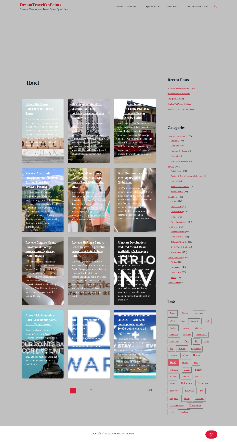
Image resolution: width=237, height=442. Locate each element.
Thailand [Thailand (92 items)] (199, 397)
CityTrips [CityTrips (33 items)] (187, 334)
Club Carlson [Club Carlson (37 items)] (201, 334)
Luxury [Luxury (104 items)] (198, 369)
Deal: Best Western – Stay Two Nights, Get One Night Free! (132, 177)
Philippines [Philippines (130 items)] (186, 382)
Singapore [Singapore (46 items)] (174, 398)
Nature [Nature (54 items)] (172, 382)
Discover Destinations (134, 6)
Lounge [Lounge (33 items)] (187, 369)
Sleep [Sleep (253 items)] (187, 397)
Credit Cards (177, 206)
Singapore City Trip (177, 98)
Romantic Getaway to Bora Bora (183, 88)
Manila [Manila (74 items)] (186, 375)
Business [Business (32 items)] (185, 327)
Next (150, 392)
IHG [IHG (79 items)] (196, 362)
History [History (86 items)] (196, 354)
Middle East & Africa (181, 186)
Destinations (176, 266)
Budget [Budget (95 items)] (173, 327)
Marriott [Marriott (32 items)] (198, 376)
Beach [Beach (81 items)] (206, 320)
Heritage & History (180, 151)
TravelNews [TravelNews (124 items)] (195, 404)
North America (178, 191)
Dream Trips (176, 271)
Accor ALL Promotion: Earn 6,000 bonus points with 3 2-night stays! (43, 318)
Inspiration (176, 156)
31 (91, 392)
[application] (144, 6)
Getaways (175, 145)
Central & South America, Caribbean (188, 176)
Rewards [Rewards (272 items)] (189, 389)
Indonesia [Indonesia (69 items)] (174, 369)
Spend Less (158, 6)
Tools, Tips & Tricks (180, 246)
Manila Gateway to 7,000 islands (183, 109)
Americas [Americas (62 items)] (199, 312)
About (211, 433)
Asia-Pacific (176, 170)
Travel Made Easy (199, 6)
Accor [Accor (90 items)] (172, 312)
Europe (174, 181)
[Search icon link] (215, 7)
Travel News (177, 251)
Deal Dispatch (177, 211)
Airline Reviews (178, 231)
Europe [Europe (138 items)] (182, 347)
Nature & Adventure (180, 161)
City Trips (175, 140)
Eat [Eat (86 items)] (171, 347)
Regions (171, 166)
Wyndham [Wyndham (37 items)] (184, 411)
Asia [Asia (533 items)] (172, 320)
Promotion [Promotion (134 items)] (203, 382)
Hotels (174, 216)
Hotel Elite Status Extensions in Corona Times (41, 108)
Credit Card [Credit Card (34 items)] (174, 340)
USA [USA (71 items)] (172, 411)
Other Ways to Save (180, 221)
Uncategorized (174, 282)
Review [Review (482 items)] (174, 389)
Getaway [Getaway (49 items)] (173, 354)
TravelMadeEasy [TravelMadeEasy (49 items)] (177, 404)
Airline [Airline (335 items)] (185, 312)
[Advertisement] (118, 38)
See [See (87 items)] (201, 390)
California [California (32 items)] (198, 327)
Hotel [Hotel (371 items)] (173, 361)
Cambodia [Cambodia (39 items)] (174, 334)
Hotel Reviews (177, 236)
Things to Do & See (180, 241)
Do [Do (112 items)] (196, 340)
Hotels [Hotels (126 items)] (185, 361)
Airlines (174, 201)
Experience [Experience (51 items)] (196, 348)
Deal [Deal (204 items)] (186, 340)
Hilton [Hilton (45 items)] (185, 354)
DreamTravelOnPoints (40, 4)
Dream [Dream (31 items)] (206, 340)
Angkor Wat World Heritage (181, 104)
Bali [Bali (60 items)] (183, 320)
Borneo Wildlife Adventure (180, 93)
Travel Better (176, 6)
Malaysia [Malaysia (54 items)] (173, 375)
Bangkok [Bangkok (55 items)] (194, 320)
